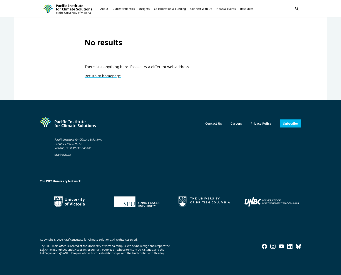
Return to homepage (103, 75)
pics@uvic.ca (62, 154)
